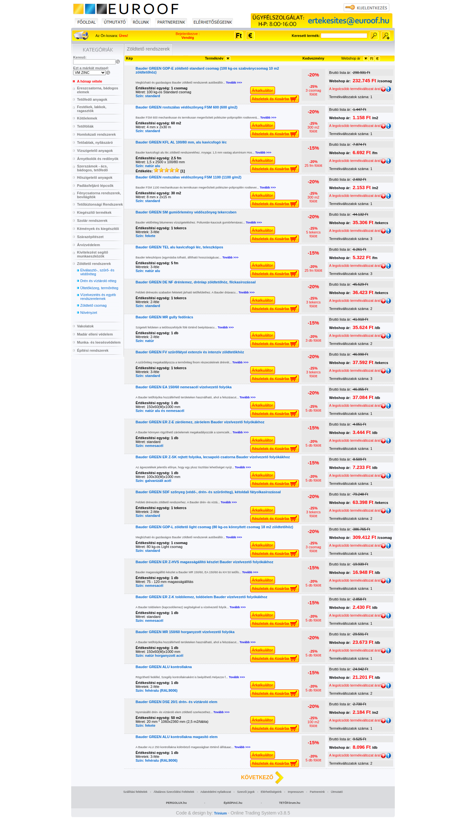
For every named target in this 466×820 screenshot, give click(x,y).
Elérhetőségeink (271, 791)
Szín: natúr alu (148, 166)
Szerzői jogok (246, 791)
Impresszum (296, 791)
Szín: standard (148, 96)
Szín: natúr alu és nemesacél (160, 411)
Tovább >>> (234, 82)
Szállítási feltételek (135, 791)
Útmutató (337, 791)
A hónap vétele (89, 81)
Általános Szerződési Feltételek (174, 791)
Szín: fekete (145, 236)
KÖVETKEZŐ (257, 777)
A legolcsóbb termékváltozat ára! (357, 89)
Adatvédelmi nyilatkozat (215, 791)
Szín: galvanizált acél (153, 481)
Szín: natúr (145, 341)
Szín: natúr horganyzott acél (159, 655)
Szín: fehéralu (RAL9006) (157, 690)
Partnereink (317, 791)
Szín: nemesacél (149, 446)
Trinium (220, 813)
